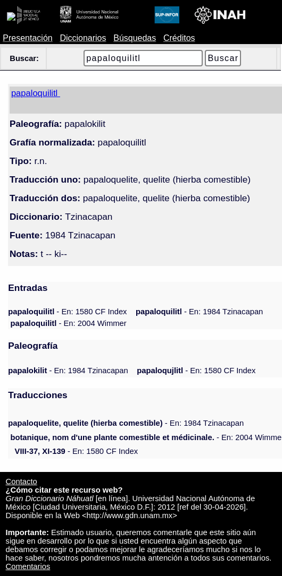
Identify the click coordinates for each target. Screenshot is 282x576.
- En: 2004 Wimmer (68, 323)
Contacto (21, 481)
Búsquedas (134, 37)
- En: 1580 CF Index (67, 311)
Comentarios (28, 566)
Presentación (27, 37)
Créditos (179, 37)
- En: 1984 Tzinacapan (199, 311)
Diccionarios (83, 37)
